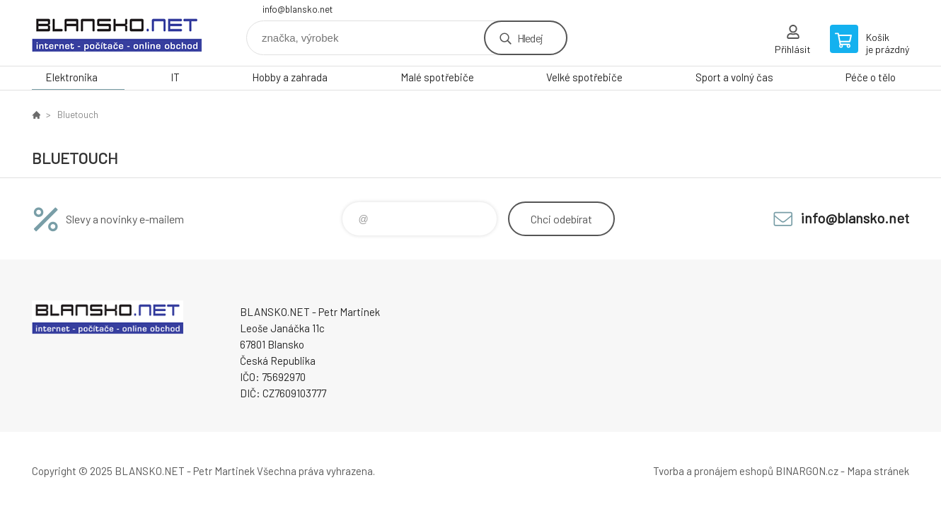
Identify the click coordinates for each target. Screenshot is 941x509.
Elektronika (71, 77)
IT (175, 77)
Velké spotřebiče (584, 77)
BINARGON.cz (806, 470)
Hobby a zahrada (290, 77)
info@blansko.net (297, 9)
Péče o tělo (870, 77)
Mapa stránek (878, 470)
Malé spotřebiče (437, 77)
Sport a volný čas (734, 77)
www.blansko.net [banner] (117, 33)
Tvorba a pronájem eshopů (713, 470)
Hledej (530, 38)
